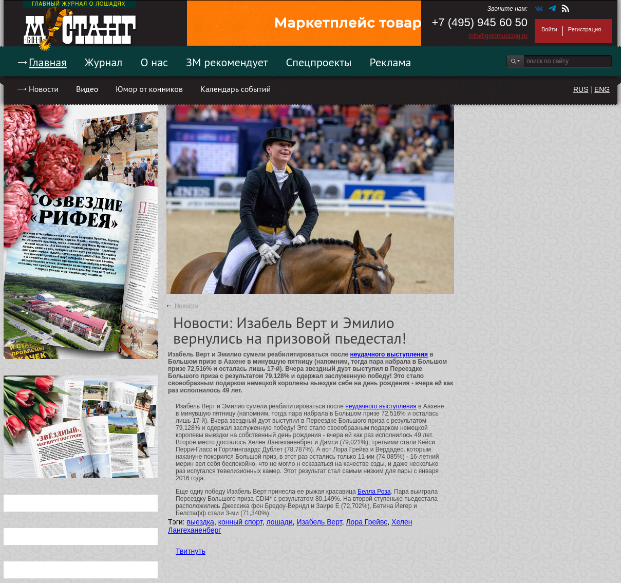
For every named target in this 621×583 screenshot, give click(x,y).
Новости (44, 89)
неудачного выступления (389, 354)
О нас (154, 62)
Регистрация (584, 29)
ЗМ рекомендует (227, 62)
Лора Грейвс (366, 522)
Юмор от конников (149, 89)
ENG (602, 89)
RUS (581, 89)
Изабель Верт (319, 522)
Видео (87, 89)
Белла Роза (373, 491)
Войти (549, 29)
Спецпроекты (319, 62)
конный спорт (240, 522)
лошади (279, 522)
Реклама (390, 62)
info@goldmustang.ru (498, 36)
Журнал (104, 62)
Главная (48, 62)
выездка (200, 522)
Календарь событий (235, 89)
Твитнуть (190, 551)
